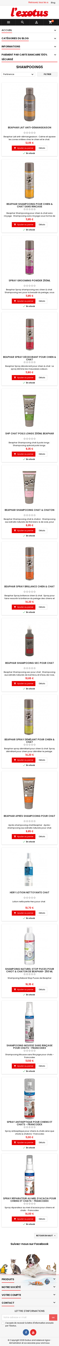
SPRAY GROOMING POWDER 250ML (29, 280)
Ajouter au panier (23, 148)
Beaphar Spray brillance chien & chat (29, 586)
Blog (53, 2)
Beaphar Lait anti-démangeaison (29, 127)
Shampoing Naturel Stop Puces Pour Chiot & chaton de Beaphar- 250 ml (29, 970)
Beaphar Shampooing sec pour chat (29, 663)
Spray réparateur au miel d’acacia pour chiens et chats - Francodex (29, 1200)
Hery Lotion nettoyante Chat (29, 892)
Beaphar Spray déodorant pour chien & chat (29, 358)
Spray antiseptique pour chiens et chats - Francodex (29, 1123)
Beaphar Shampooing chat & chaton (29, 510)
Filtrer (47, 74)
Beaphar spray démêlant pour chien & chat (29, 741)
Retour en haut (46, 1235)
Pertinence (18, 74)
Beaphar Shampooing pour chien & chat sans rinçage (30, 205)
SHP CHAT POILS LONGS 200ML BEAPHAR (29, 433)
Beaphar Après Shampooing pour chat (29, 816)
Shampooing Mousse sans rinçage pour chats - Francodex (29, 1047)
